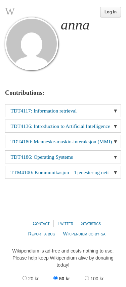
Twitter (65, 223)
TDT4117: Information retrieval (43, 111)
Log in (110, 12)
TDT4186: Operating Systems (41, 157)
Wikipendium (75, 233)
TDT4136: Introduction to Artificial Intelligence (60, 126)
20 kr (31, 278)
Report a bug (41, 233)
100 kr (94, 278)
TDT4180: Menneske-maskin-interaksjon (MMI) (61, 141)
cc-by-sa (96, 233)
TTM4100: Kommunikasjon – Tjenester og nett (59, 172)
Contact (41, 223)
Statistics (91, 223)
